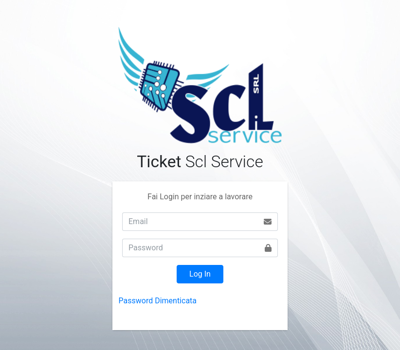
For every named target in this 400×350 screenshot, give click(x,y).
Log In (200, 274)
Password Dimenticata (158, 300)
